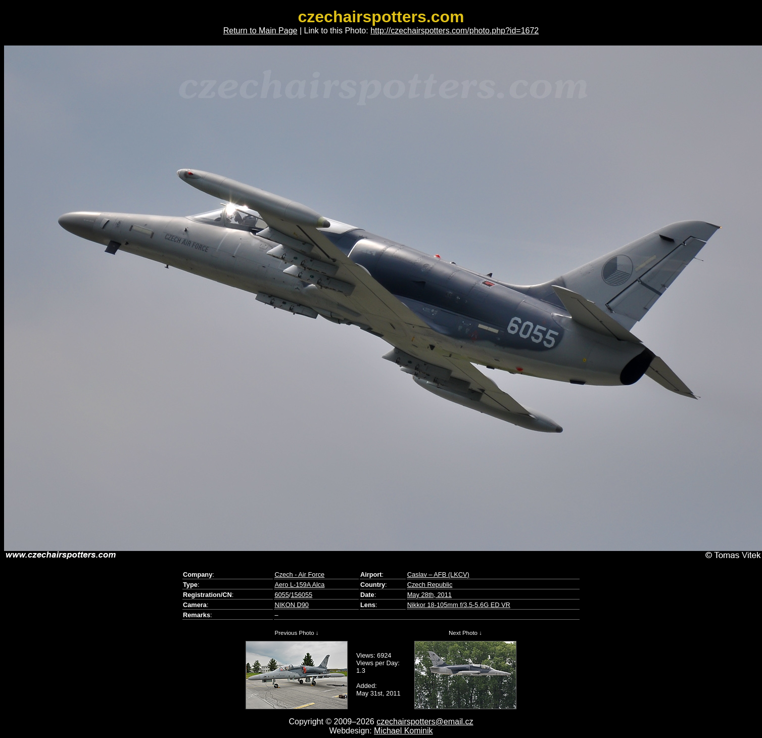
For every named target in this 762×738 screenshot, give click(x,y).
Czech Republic (430, 584)
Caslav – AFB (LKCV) (438, 574)
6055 (281, 594)
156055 (301, 594)
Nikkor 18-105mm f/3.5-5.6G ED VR (458, 605)
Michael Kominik (403, 730)
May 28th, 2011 (429, 594)
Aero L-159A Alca (299, 584)
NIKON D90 (291, 605)
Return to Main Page (260, 30)
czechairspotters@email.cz (424, 721)
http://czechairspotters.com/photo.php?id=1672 (454, 30)
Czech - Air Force (299, 574)
